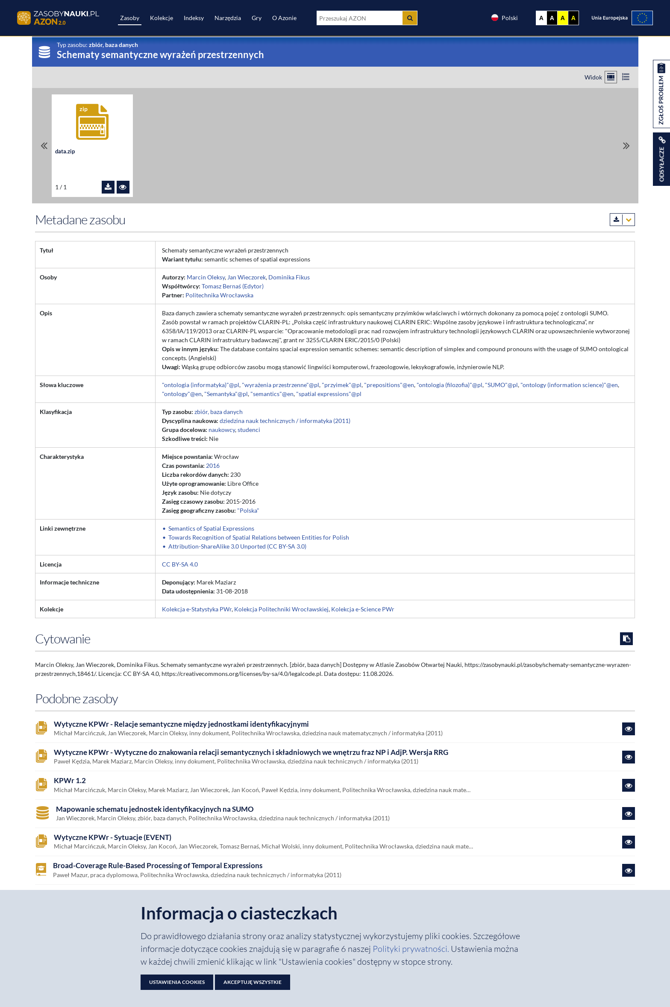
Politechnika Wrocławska (219, 295)
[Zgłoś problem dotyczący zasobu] (661, 94)
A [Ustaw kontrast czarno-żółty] (573, 18)
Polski (504, 17)
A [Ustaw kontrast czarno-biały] (552, 18)
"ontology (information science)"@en (569, 384)
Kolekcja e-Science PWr (362, 609)
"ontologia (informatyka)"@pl (200, 384)
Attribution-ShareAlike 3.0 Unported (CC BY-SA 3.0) (237, 546)
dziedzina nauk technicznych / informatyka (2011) (285, 420)
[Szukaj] (410, 18)
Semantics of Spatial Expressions (211, 528)
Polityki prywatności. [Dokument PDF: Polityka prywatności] (412, 948)
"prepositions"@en (389, 384)
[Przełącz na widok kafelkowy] (611, 77)
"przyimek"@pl (341, 384)
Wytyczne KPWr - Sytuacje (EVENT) (112, 837)
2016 (213, 465)
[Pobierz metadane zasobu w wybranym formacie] (622, 219)
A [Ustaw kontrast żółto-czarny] (563, 18)
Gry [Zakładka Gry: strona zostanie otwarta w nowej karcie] (257, 17)
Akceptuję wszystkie (252, 982)
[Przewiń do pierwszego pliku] (44, 145)
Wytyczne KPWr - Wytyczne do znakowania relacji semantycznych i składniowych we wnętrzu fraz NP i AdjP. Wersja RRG (251, 752)
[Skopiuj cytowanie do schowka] (626, 638)
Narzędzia (228, 17)
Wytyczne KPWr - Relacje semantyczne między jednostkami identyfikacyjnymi (181, 724)
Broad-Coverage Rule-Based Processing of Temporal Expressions (157, 865)
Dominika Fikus (289, 277)
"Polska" (248, 510)
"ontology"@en (182, 393)
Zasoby (129, 17)
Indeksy (194, 17)
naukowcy (222, 429)
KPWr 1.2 (70, 780)
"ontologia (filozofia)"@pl (449, 384)
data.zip (65, 151)
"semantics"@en (272, 393)
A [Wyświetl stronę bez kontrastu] (541, 18)
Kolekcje (161, 17)
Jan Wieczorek (246, 277)
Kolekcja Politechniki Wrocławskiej (281, 609)
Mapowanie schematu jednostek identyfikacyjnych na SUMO (155, 809)
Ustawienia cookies (177, 982)
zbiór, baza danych (218, 411)
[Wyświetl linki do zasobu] (661, 159)
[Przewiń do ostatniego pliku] (626, 145)
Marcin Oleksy (206, 277)
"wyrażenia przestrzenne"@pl (280, 384)
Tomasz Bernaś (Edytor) (233, 286)
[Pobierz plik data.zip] (108, 187)
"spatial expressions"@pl (328, 393)
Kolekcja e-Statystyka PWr (197, 609)
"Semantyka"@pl (226, 393)
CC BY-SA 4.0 (180, 564)
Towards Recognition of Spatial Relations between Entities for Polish (258, 537)
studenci (249, 429)
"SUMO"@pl (501, 384)
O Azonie (284, 17)
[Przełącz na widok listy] (626, 77)
